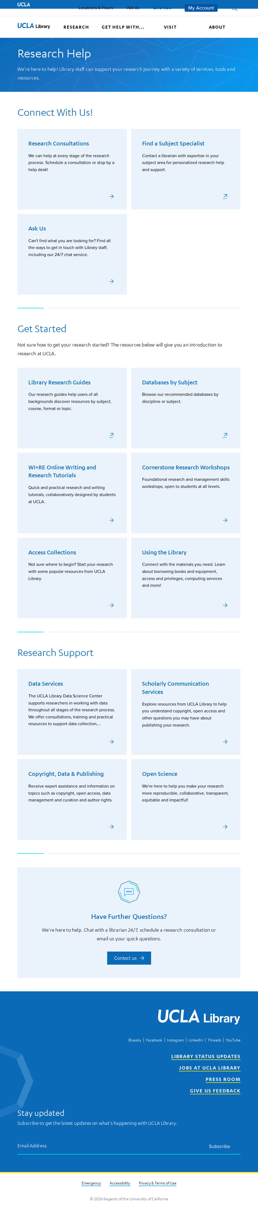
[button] (235, 8)
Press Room (223, 1079)
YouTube (233, 1039)
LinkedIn (195, 1039)
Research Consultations (58, 143)
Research (76, 27)
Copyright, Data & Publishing (66, 773)
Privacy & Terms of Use (157, 1182)
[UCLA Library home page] (33, 27)
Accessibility (120, 1182)
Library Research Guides (59, 382)
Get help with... (123, 27)
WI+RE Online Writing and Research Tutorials (62, 471)
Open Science (159, 773)
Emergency (91, 1182)
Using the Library (164, 552)
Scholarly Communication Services (175, 687)
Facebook (154, 1039)
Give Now (162, 7)
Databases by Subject (169, 382)
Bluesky (134, 1039)
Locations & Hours (96, 7)
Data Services (45, 683)
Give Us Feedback (215, 1090)
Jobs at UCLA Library (210, 1068)
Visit (170, 27)
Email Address (32, 1145)
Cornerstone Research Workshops (186, 467)
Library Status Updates (206, 1056)
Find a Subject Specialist (173, 143)
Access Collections (52, 552)
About (217, 27)
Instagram (175, 1039)
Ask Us (133, 7)
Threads (214, 1039)
